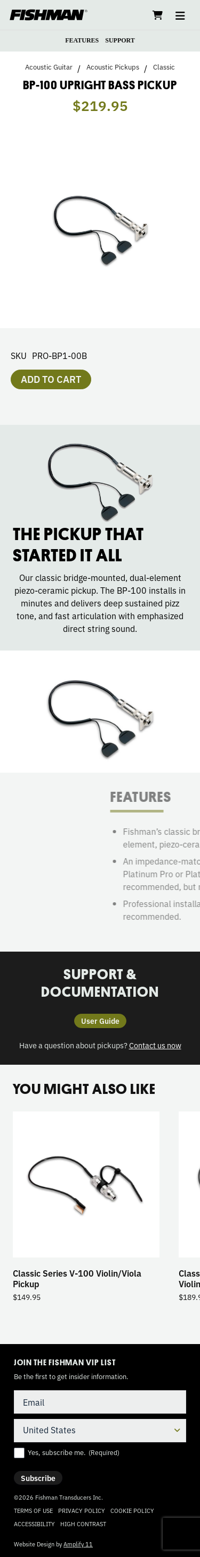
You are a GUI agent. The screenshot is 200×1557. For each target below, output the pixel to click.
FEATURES (82, 40)
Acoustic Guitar (49, 67)
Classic (164, 67)
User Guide (100, 1020)
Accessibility (34, 1523)
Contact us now (155, 1044)
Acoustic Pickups (112, 67)
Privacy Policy (81, 1510)
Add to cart (51, 379)
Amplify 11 (78, 1543)
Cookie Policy (132, 1510)
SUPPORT (120, 40)
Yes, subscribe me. (73, 1452)
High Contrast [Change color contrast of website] (83, 1523)
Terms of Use (33, 1510)
